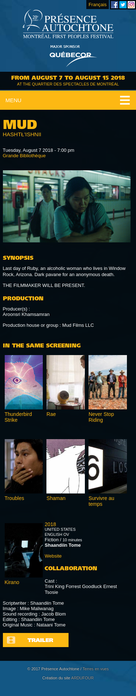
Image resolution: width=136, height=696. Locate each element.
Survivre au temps (101, 501)
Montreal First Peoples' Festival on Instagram (131, 4)
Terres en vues (96, 669)
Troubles (14, 498)
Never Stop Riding (101, 417)
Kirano (12, 582)
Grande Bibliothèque (24, 155)
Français (97, 4)
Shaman (55, 498)
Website (53, 556)
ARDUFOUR (82, 678)
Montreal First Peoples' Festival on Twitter (123, 4)
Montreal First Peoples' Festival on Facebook (114, 4)
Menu (13, 100)
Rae (51, 414)
